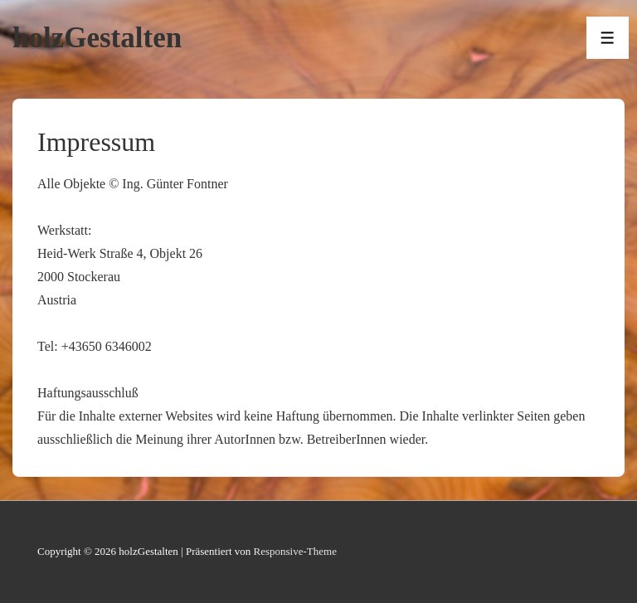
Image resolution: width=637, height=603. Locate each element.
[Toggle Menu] (607, 38)
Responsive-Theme (295, 551)
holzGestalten (97, 38)
